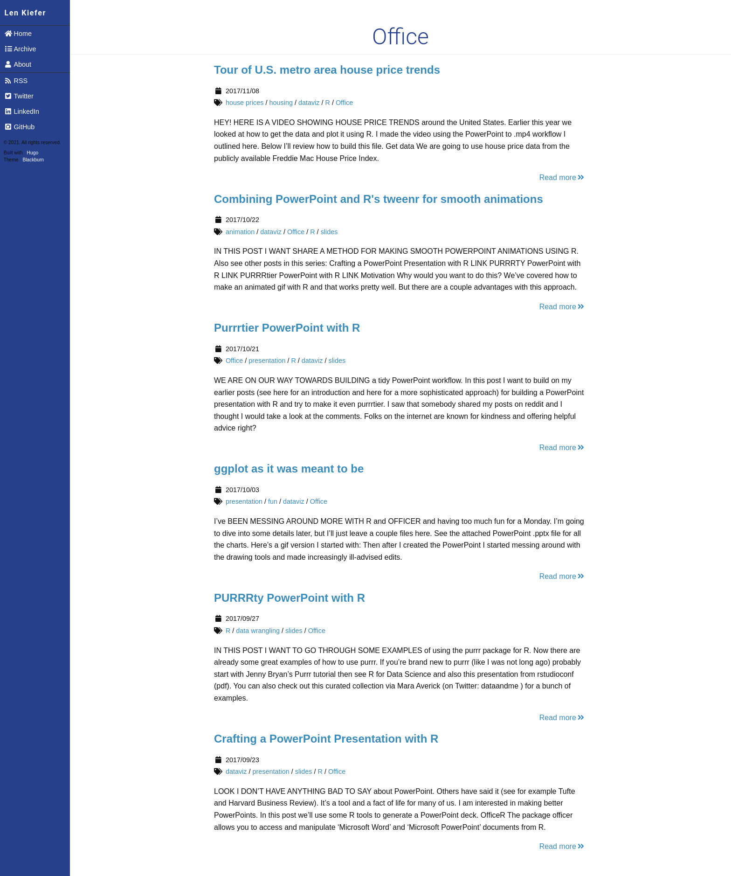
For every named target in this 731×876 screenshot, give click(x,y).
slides (329, 232)
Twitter (19, 96)
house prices (245, 102)
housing (280, 102)
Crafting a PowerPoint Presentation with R (326, 738)
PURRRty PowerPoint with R (289, 597)
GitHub (19, 127)
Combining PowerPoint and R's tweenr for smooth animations (378, 199)
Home (18, 33)
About (17, 64)
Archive (20, 49)
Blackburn (33, 159)
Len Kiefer (25, 12)
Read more (562, 177)
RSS (16, 80)
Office (344, 102)
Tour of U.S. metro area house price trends (327, 69)
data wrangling (258, 630)
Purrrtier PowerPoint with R (287, 327)
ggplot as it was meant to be (289, 468)
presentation (266, 360)
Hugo (32, 152)
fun (272, 501)
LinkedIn (21, 111)
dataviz (309, 102)
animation (240, 232)
